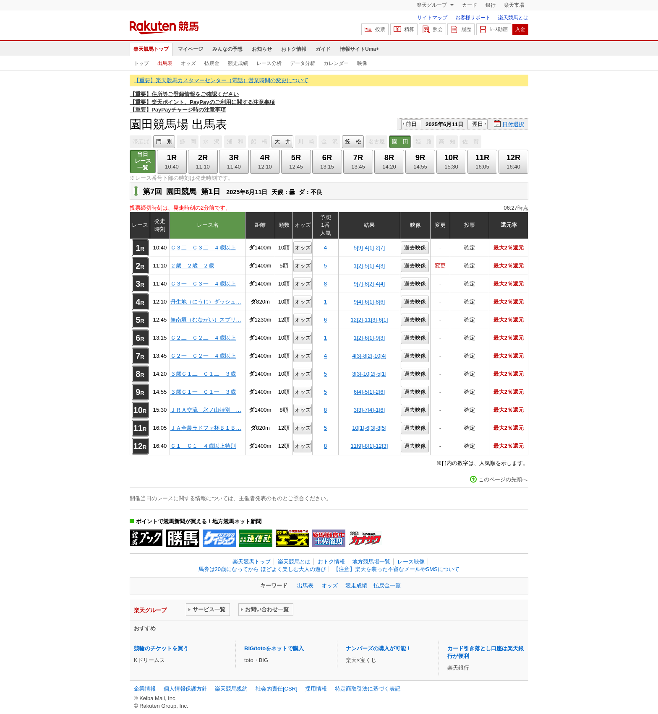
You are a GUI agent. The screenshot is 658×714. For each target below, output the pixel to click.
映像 (362, 63)
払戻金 (211, 63)
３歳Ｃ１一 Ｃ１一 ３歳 (203, 392)
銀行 (491, 5)
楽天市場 (514, 5)
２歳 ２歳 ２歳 (192, 265)
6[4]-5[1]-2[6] (369, 392)
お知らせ (262, 49)
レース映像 (411, 561)
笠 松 (353, 141)
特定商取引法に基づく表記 (367, 688)
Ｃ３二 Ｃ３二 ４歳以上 (203, 247)
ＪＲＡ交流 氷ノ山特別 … (205, 410)
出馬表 (164, 63)
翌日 (477, 124)
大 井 (282, 141)
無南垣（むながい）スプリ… (205, 320)
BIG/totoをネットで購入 (274, 648)
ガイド (323, 49)
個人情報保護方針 (185, 688)
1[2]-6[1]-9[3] (369, 338)
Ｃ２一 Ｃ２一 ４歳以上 (203, 356)
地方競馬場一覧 (371, 561)
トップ (141, 63)
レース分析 (269, 63)
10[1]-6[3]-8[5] (369, 428)
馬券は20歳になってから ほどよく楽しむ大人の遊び (262, 569)
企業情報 (145, 688)
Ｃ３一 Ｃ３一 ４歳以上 (203, 283)
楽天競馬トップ (151, 49)
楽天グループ (432, 5)
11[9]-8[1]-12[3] (369, 446)
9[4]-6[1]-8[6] (369, 302)
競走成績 (238, 63)
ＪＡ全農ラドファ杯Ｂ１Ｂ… (205, 428)
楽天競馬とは (513, 18)
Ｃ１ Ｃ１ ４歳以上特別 (203, 446)
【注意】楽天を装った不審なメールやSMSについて (396, 569)
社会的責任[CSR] (277, 688)
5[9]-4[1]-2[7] (369, 247)
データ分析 (302, 63)
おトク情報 (293, 49)
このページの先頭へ (502, 479)
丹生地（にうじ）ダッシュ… (205, 302)
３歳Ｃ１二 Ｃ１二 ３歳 (203, 374)
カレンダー (336, 63)
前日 (411, 124)
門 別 (164, 141)
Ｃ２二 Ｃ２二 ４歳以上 (203, 338)
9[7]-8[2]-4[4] (369, 283)
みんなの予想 (227, 49)
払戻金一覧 (387, 585)
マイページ (190, 49)
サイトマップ (432, 18)
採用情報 (316, 688)
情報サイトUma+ (359, 49)
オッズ (188, 63)
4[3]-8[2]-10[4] (369, 356)
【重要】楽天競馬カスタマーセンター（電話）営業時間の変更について (221, 80)
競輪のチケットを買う (161, 648)
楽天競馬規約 (231, 688)
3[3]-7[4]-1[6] (369, 410)
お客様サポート (473, 18)
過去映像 (415, 247)
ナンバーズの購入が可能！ (378, 648)
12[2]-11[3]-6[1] (369, 320)
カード (469, 5)
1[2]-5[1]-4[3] (369, 265)
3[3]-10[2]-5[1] (369, 374)
